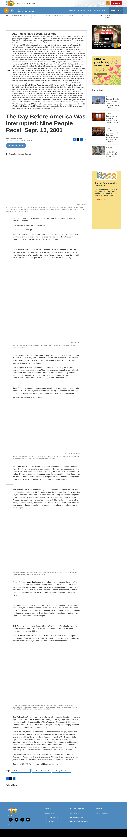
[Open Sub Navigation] (5, 22)
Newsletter (36, 19)
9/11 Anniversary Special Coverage (34, 37)
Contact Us (99, 812)
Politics (108, 116)
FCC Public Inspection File (78, 812)
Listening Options (50, 816)
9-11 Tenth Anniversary (21, 774)
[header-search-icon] (108, 5)
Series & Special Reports (54, 19)
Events (99, 19)
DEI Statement (49, 825)
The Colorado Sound (102, 816)
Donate (118, 5)
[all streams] (116, 14)
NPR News (109, 150)
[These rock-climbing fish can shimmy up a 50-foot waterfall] (98, 154)
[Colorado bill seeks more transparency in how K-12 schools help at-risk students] (98, 103)
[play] (6, 14)
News (107, 99)
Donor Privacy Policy (76, 820)
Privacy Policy (74, 816)
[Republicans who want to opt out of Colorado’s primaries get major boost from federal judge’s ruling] (98, 135)
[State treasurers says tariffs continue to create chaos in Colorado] (98, 120)
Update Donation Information (79, 825)
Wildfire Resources (109, 19)
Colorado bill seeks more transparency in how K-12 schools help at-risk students (112, 107)
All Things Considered (41, 774)
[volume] (12, 14)
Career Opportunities (51, 820)
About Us (48, 812)
